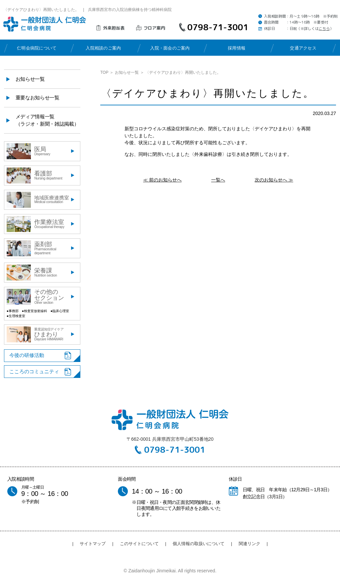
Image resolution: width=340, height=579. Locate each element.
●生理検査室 (16, 316)
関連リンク (249, 543)
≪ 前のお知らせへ (162, 179)
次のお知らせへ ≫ (274, 179)
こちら (324, 28)
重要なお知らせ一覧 (37, 97)
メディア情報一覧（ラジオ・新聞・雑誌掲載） (47, 120)
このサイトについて (139, 543)
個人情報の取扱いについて (198, 543)
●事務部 (13, 311)
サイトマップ (93, 543)
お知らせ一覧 (127, 72)
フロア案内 (154, 28)
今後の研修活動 (26, 355)
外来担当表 (114, 28)
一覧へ (218, 179)
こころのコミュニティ (34, 371)
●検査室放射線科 (34, 311)
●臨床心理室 (59, 311)
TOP (104, 72)
